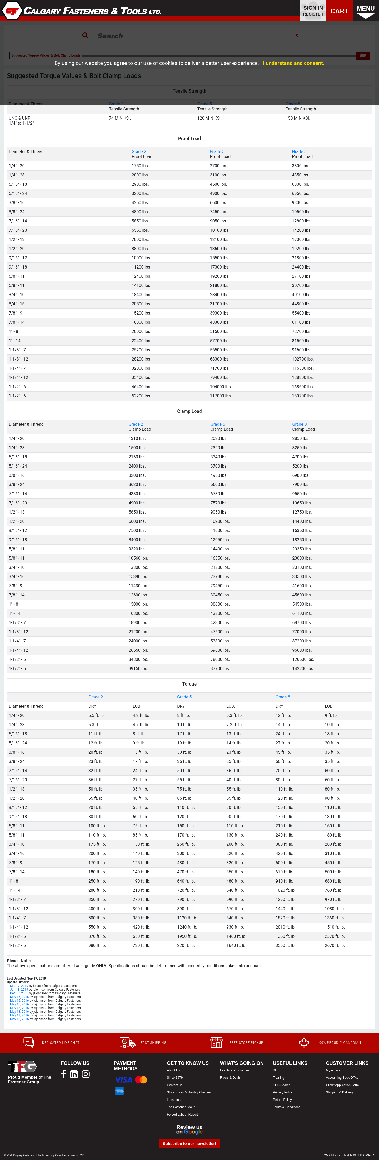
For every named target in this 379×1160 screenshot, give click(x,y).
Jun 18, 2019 (19, 989)
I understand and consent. (294, 63)
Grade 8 (299, 151)
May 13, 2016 (19, 1008)
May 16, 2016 (19, 997)
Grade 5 (217, 151)
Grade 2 (139, 151)
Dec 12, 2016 (19, 993)
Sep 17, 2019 (19, 986)
